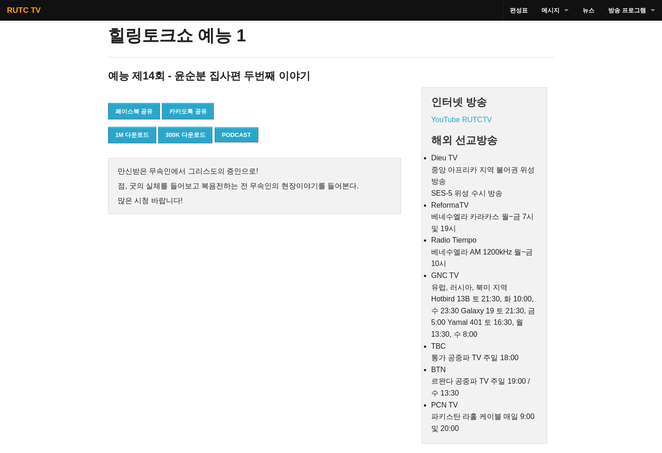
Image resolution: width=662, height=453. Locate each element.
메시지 (550, 10)
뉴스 (588, 10)
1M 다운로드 (132, 134)
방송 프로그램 (627, 10)
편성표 (519, 10)
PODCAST (236, 134)
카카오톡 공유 (188, 111)
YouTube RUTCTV (461, 120)
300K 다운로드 (185, 134)
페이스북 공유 (134, 111)
